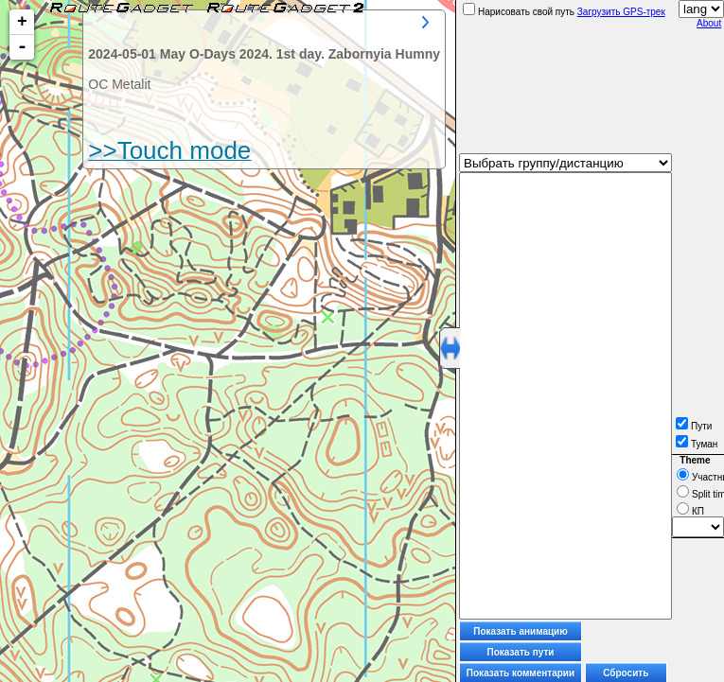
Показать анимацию (520, 631)
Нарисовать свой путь (518, 12)
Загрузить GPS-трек (621, 12)
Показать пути (521, 652)
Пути (694, 426)
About (709, 23)
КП (690, 511)
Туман (696, 444)
